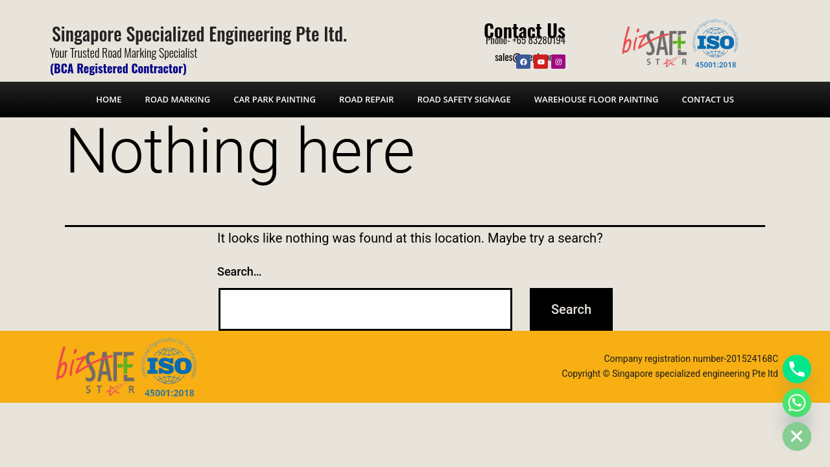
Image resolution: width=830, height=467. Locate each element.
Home (108, 99)
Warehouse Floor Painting (596, 99)
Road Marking (177, 99)
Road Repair (366, 99)
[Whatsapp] (797, 403)
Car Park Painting (274, 99)
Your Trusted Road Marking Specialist (123, 52)
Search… (239, 271)
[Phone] (797, 369)
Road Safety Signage (463, 99)
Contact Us (524, 29)
